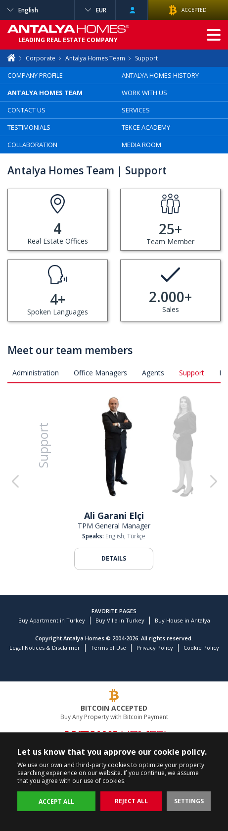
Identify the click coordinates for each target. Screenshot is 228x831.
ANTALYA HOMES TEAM (45, 92)
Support (191, 373)
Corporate (40, 58)
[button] (213, 482)
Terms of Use (108, 647)
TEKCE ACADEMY (146, 127)
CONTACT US (26, 109)
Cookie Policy (201, 647)
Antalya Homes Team (95, 58)
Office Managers (100, 373)
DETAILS (113, 558)
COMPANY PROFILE (35, 75)
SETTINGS (189, 801)
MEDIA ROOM (141, 144)
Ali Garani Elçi (114, 515)
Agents (153, 373)
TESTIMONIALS (28, 127)
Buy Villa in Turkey (119, 620)
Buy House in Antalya (182, 620)
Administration (35, 373)
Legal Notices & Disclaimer (44, 647)
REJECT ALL (131, 801)
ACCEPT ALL (56, 801)
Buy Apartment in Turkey (51, 620)
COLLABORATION (32, 144)
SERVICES (136, 109)
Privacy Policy (155, 647)
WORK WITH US (144, 92)
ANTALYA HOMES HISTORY (160, 75)
